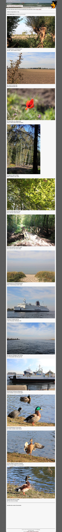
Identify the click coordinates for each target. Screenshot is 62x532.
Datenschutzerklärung (16, 1)
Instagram (31, 531)
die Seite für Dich (16, 9)
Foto (18, 11)
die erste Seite (10, 9)
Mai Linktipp (38, 9)
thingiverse (37, 531)
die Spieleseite (23, 9)
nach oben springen (31, 530)
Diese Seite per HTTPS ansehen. (15, 5)
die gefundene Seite (31, 9)
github (34, 531)
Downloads (38, 529)
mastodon (27, 531)
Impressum (9, 1)
